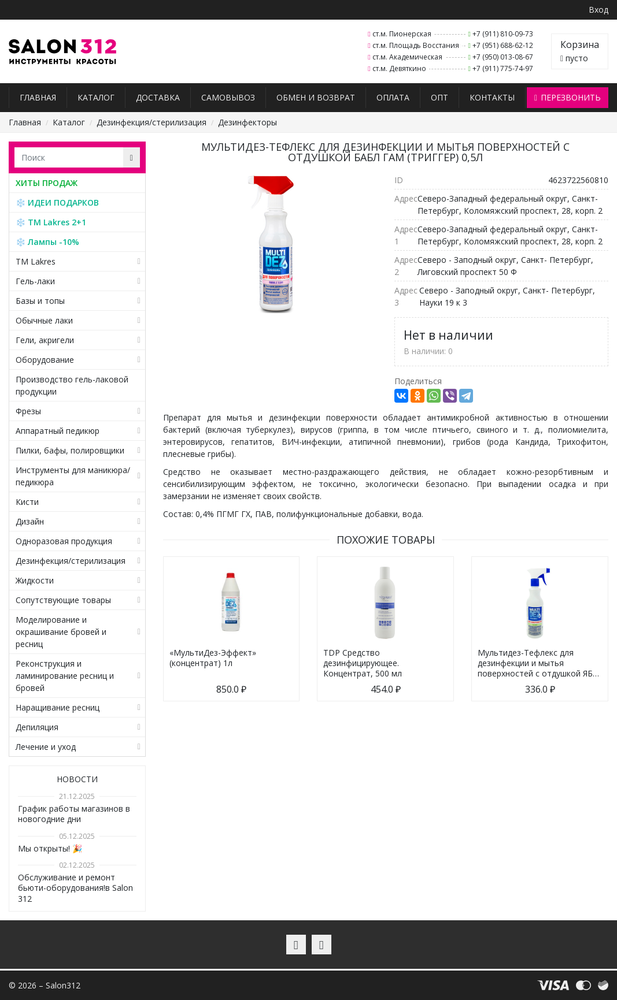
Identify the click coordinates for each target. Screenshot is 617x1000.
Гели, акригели (45, 339)
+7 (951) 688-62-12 (502, 45)
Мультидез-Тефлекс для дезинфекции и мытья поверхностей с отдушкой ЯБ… (538, 663)
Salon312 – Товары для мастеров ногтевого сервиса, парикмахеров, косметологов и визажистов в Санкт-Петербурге (63, 51)
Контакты (492, 97)
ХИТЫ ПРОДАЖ (46, 182)
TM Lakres (36, 261)
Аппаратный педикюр (57, 430)
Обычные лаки (44, 320)
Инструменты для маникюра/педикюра (73, 476)
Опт (439, 97)
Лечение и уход (46, 746)
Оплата (392, 97)
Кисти (27, 501)
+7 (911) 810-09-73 (502, 34)
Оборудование (45, 359)
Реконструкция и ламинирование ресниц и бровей (65, 675)
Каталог (95, 97)
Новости (77, 779)
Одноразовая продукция (64, 541)
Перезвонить (567, 97)
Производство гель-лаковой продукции (72, 385)
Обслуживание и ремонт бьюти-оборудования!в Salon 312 (75, 888)
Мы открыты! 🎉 (50, 848)
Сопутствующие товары (63, 599)
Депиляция (37, 727)
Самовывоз (228, 97)
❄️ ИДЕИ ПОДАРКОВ (57, 202)
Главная (38, 97)
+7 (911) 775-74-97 (502, 68)
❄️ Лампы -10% (47, 241)
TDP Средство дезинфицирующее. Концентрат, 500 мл (362, 663)
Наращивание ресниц (57, 707)
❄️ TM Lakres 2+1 (51, 222)
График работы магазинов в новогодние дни (74, 813)
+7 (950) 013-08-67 (502, 57)
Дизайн (30, 521)
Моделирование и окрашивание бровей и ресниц (61, 631)
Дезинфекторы (247, 122)
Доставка (158, 97)
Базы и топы (40, 300)
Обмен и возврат (315, 97)
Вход (598, 9)
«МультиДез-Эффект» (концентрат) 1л (212, 657)
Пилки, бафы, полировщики (70, 450)
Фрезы (28, 411)
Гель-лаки (35, 281)
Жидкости (35, 580)
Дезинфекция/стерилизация (151, 122)
